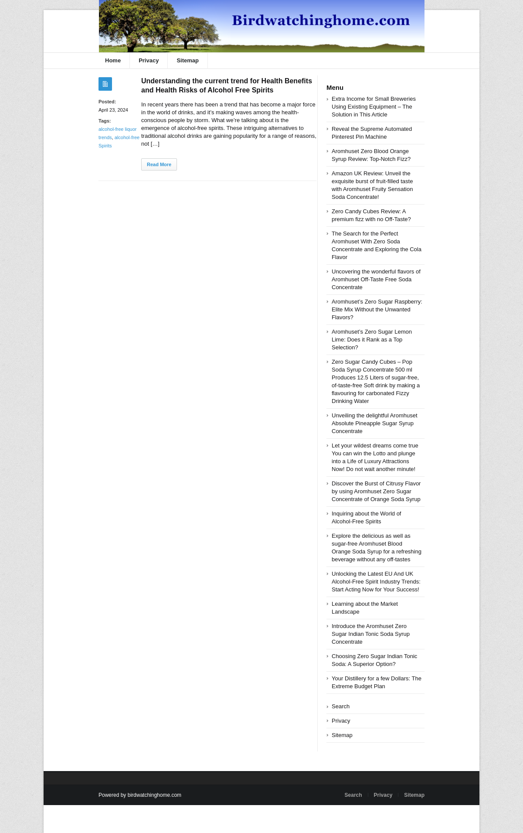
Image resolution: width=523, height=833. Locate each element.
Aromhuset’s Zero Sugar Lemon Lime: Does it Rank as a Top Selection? (372, 339)
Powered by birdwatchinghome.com (139, 795)
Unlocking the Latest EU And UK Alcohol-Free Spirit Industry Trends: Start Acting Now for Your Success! (376, 581)
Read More (159, 164)
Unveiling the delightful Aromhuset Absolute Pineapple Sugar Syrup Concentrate (375, 423)
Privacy (149, 60)
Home (113, 60)
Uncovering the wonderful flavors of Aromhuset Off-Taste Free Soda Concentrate (376, 279)
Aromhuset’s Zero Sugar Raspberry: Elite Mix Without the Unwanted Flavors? (377, 309)
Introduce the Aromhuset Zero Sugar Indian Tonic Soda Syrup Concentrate (371, 634)
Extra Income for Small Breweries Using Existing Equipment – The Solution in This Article (374, 107)
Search (341, 706)
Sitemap (188, 60)
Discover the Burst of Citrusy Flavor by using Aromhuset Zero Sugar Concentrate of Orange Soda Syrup (376, 491)
